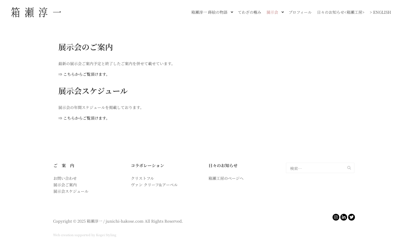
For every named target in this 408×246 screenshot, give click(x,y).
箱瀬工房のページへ (226, 178)
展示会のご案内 (85, 46)
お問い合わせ (65, 178)
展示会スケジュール (93, 90)
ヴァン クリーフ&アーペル (154, 184)
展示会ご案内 (65, 184)
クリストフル (142, 178)
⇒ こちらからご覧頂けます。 (84, 74)
